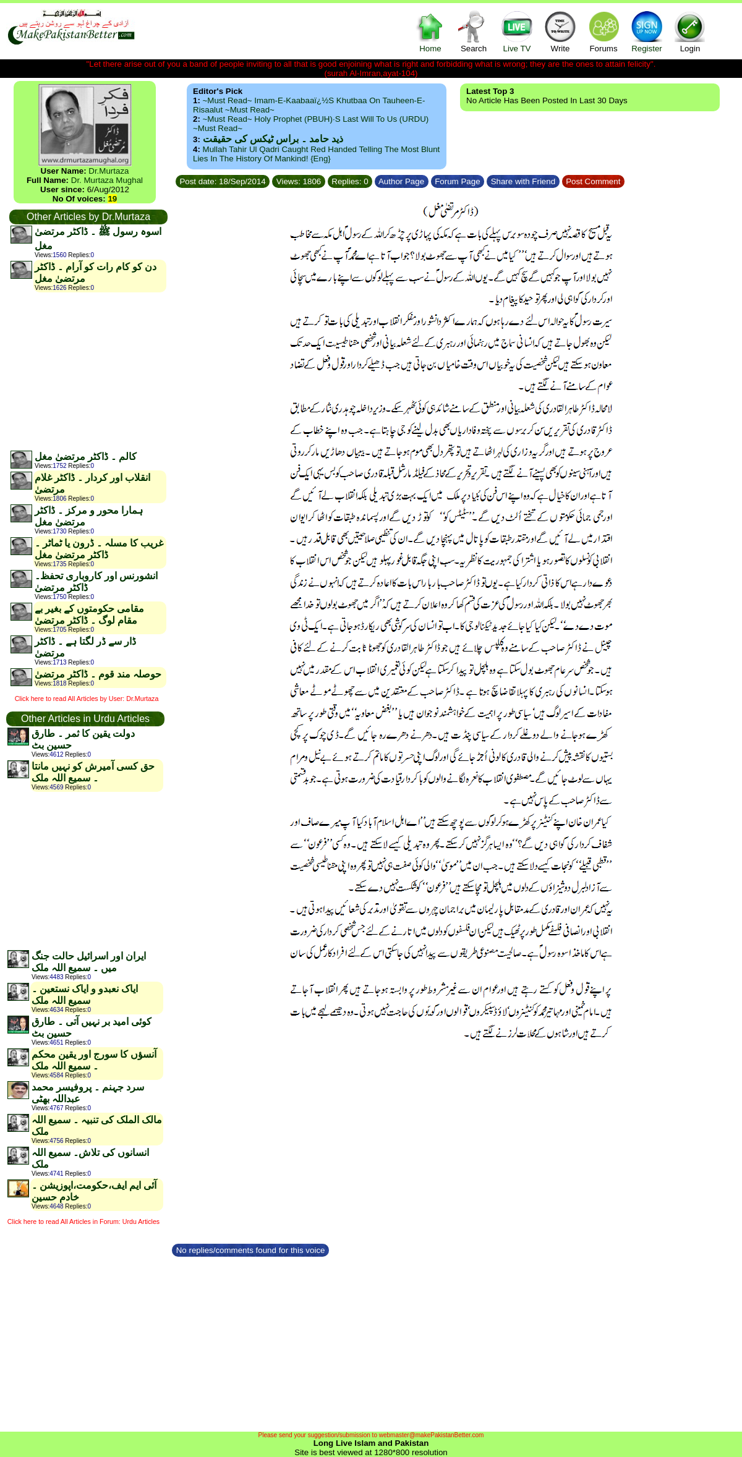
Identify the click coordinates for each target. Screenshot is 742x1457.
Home (430, 31)
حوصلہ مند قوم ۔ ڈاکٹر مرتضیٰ (98, 674)
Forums (603, 31)
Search (473, 31)
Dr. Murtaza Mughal (107, 180)
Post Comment (593, 181)
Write (560, 31)
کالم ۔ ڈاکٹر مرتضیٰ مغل (86, 456)
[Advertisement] (88, 371)
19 (112, 198)
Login (690, 31)
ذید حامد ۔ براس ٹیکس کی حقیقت (273, 139)
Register (646, 31)
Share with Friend (523, 181)
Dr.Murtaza (108, 171)
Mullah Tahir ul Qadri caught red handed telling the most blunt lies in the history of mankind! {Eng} (316, 154)
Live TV (516, 31)
